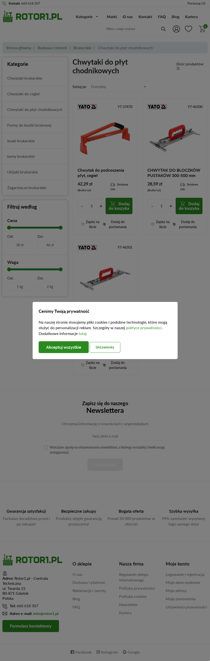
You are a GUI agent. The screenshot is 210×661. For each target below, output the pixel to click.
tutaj (83, 333)
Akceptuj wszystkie (65, 347)
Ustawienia (109, 347)
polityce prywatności (143, 327)
